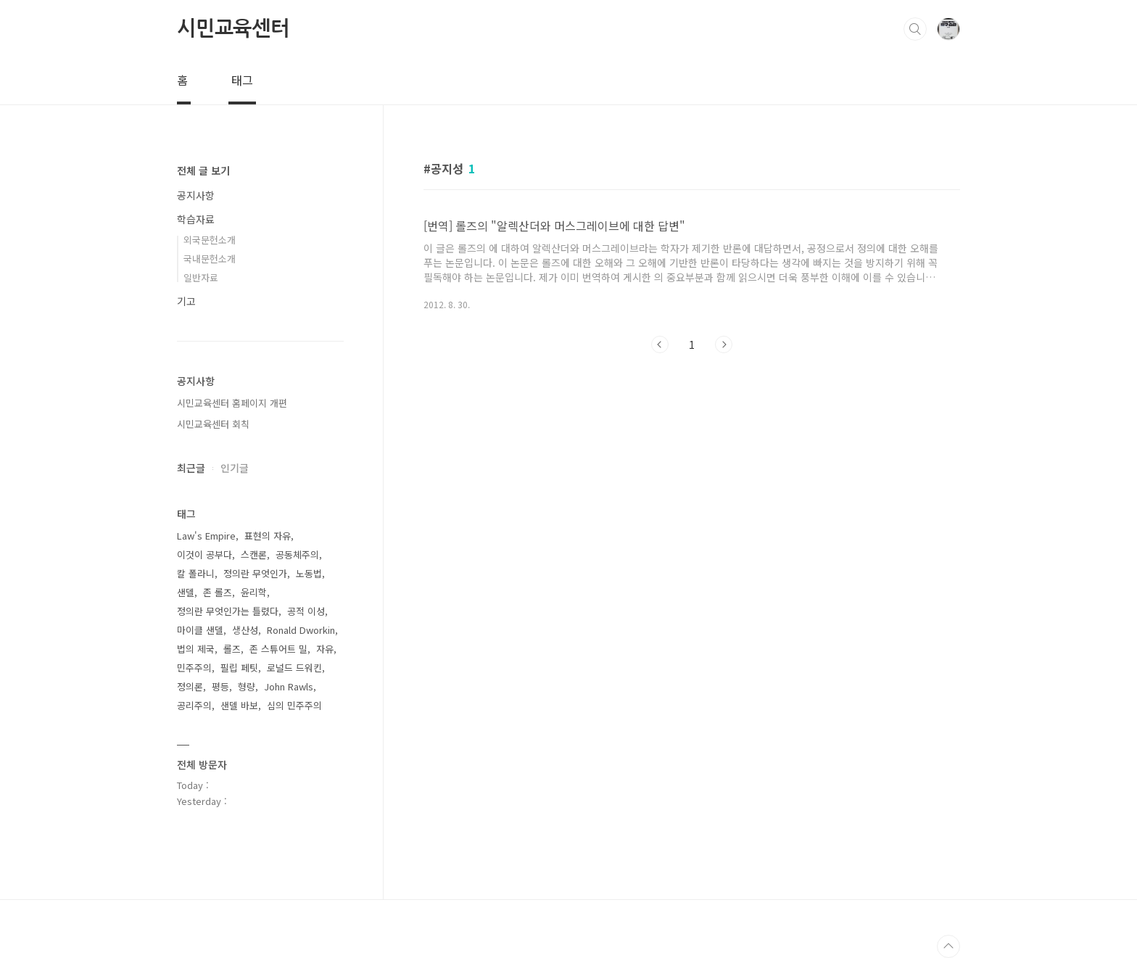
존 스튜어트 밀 (278, 649)
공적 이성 (306, 611)
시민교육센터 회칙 (213, 424)
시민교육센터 (233, 28)
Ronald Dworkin (301, 630)
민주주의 (194, 667)
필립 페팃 (239, 667)
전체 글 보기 (203, 170)
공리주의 (194, 705)
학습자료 (196, 219)
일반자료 (200, 277)
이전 (660, 344)
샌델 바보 (239, 705)
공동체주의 (297, 554)
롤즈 (232, 649)
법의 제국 (196, 649)
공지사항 (196, 195)
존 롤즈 (217, 592)
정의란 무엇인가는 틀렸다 (227, 611)
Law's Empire (206, 535)
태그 (242, 79)
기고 (186, 301)
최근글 (191, 468)
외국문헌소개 (209, 240)
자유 (325, 649)
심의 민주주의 (294, 705)
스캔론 (254, 554)
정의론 (190, 686)
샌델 (185, 592)
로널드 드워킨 (294, 667)
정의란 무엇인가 (255, 573)
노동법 (309, 573)
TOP (948, 946)
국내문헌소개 (209, 258)
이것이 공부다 (204, 554)
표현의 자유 (267, 535)
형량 (246, 686)
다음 (723, 344)
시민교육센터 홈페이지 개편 (232, 403)
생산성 (245, 630)
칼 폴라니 (196, 573)
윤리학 (254, 592)
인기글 (234, 468)
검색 (915, 29)
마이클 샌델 (200, 630)
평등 (220, 686)
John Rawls (288, 686)
